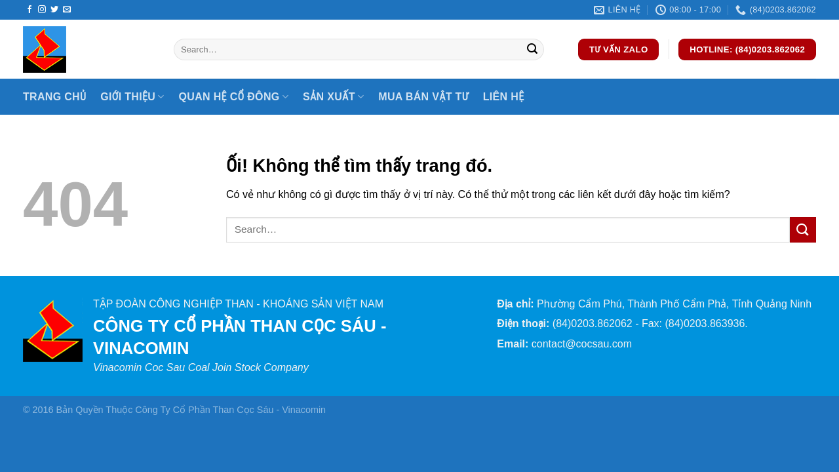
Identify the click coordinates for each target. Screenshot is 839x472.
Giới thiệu (132, 96)
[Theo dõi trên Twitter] (54, 9)
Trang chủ (54, 96)
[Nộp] (532, 50)
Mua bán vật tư (423, 96)
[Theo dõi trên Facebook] (29, 9)
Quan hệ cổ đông (233, 96)
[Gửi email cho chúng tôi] (67, 9)
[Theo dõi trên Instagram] (42, 9)
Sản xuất (333, 96)
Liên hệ (503, 96)
